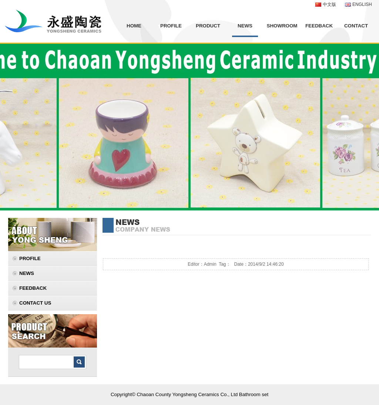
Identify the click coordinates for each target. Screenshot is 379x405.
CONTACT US (35, 303)
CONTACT (356, 26)
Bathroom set (253, 394)
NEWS (245, 26)
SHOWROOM (282, 26)
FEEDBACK (319, 26)
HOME (134, 26)
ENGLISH (362, 4)
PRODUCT (208, 26)
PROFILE (171, 26)
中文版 (329, 4)
